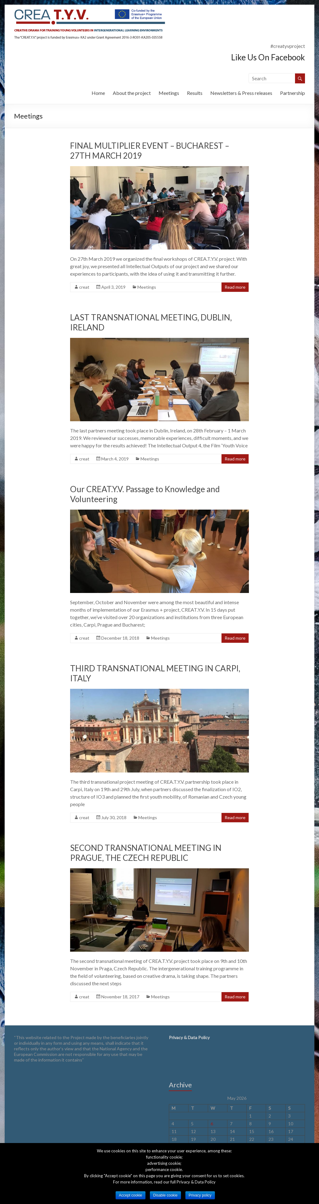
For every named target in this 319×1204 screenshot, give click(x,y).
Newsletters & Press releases (241, 93)
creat (84, 287)
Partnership (292, 93)
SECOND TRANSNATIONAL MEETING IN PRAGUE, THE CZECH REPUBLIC (145, 853)
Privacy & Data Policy (189, 1037)
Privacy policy (200, 1195)
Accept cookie (130, 1195)
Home (98, 93)
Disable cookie (165, 1195)
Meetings (169, 93)
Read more (235, 287)
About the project (132, 93)
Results (194, 93)
